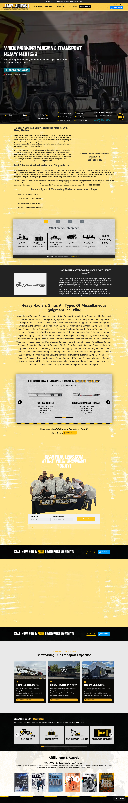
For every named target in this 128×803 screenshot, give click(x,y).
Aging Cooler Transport (64, 319)
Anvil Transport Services (87, 319)
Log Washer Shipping (98, 335)
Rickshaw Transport (92, 345)
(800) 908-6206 (116, 8)
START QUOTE (85, 7)
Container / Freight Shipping (39, 241)
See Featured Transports (30, 700)
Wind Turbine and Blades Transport (79, 361)
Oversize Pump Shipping (29, 338)
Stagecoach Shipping (42, 351)
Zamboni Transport (89, 364)
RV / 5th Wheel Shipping (88, 241)
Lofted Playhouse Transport (74, 335)
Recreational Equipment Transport (42, 345)
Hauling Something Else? (105, 241)
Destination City (58, 516)
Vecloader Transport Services (40, 358)
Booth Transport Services (49, 322)
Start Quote (91, 552)
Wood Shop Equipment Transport (64, 364)
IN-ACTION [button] (37, 7)
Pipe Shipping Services (55, 342)
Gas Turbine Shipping (47, 332)
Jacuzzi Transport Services (48, 335)
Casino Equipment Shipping (74, 322)
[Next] (108, 402)
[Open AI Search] (119, 798)
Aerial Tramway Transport (40, 319)
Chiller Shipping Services (30, 325)
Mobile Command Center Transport (58, 338)
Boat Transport (72, 241)
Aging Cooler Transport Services (31, 316)
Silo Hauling (44, 348)
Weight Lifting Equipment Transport (45, 361)
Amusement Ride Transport (60, 316)
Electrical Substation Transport (71, 329)
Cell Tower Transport (98, 322)
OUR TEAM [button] (72, 7)
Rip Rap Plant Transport (71, 345)
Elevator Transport (95, 329)
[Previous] (20, 402)
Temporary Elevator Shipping (81, 354)
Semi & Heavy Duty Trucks (56, 241)
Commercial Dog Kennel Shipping (82, 325)
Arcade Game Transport (85, 316)
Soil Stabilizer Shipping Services (88, 348)
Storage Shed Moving (63, 351)
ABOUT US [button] (60, 7)
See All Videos (64, 700)
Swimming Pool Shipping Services (51, 354)
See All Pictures (98, 700)
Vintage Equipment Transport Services (73, 358)
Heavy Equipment (23, 241)
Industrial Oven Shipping (88, 332)
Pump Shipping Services (79, 342)
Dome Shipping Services (44, 329)
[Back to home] (16, 6)
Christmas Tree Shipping (54, 325)
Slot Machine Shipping (62, 348)
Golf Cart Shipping (66, 332)
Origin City (34, 516)
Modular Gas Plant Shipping (88, 338)
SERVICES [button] (48, 7)
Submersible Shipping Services (89, 351)
